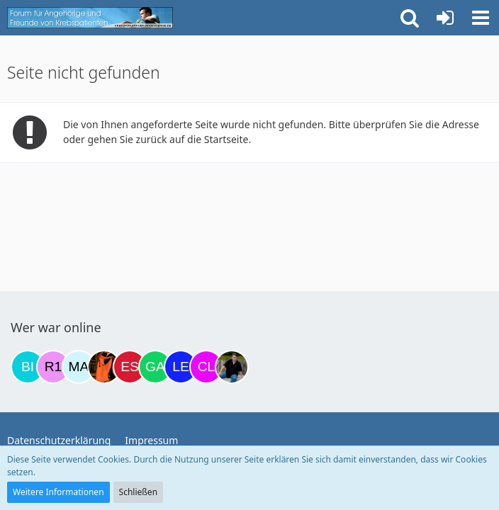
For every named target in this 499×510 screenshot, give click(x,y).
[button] (480, 18)
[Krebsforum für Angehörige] (90, 18)
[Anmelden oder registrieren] (445, 18)
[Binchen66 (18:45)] (28, 367)
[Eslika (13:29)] (130, 367)
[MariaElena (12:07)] (79, 367)
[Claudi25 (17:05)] (206, 367)
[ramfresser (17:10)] (232, 367)
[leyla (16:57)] (181, 367)
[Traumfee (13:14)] (104, 367)
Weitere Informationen (58, 492)
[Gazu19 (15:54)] (155, 367)
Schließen (138, 492)
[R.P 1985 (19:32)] (53, 367)
